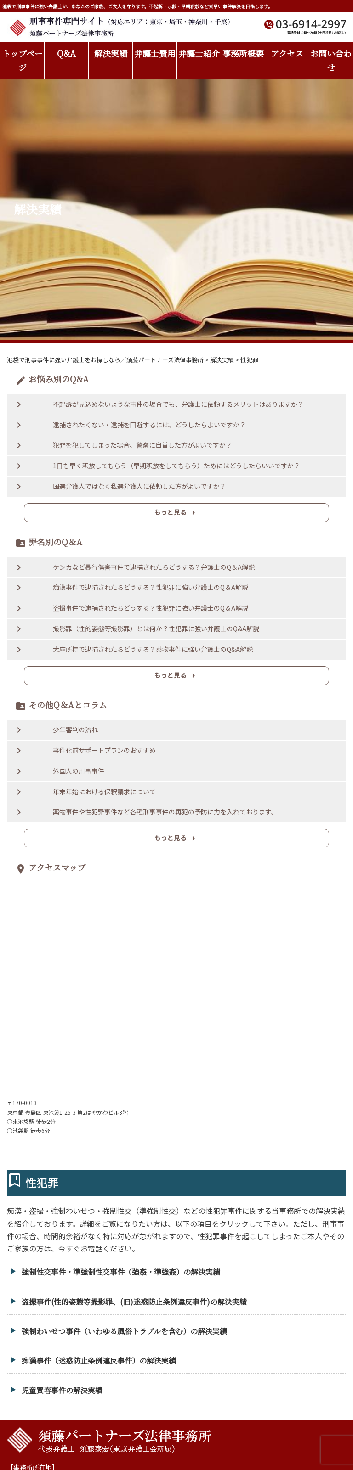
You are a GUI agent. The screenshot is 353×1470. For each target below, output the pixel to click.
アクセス (287, 53)
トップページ (22, 60)
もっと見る (176, 512)
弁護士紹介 (199, 53)
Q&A (66, 53)
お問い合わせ (331, 60)
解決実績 (110, 53)
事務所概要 (243, 53)
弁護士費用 (155, 53)
